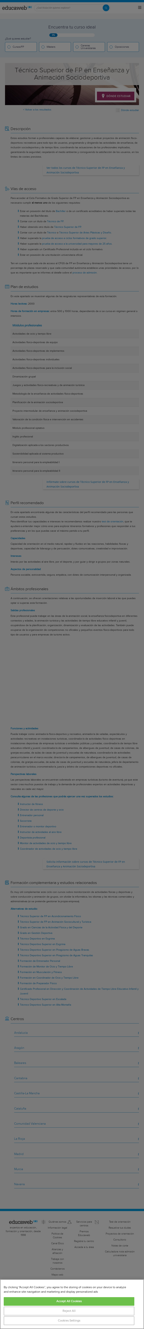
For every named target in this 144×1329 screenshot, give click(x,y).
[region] (72, 1304)
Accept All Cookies (69, 1301)
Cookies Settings (69, 1320)
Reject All (69, 1311)
